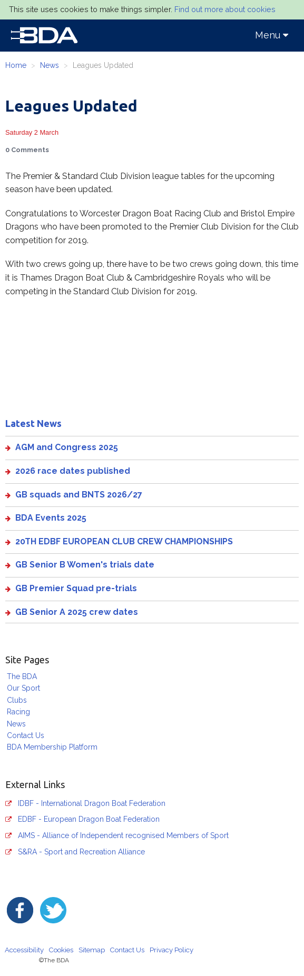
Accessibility (24, 950)
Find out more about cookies (225, 9)
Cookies (61, 950)
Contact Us (25, 735)
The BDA (22, 676)
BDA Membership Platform (52, 747)
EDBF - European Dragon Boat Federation (89, 819)
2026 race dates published (72, 471)
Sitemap (92, 950)
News (49, 65)
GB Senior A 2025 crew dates (76, 612)
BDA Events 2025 (50, 518)
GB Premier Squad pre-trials (76, 588)
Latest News (33, 423)
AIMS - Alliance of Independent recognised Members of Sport (123, 835)
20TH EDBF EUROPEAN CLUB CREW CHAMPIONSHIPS (124, 541)
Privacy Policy (171, 950)
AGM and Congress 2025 (66, 447)
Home (15, 65)
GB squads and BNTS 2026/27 (78, 495)
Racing (18, 712)
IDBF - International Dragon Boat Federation (91, 803)
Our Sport (23, 688)
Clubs (17, 700)
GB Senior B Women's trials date (84, 565)
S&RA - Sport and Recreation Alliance (81, 852)
